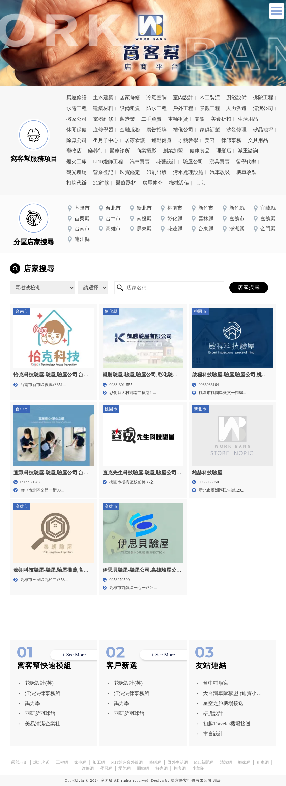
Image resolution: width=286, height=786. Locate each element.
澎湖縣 (237, 228)
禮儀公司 (183, 129)
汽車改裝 (220, 172)
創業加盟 (173, 150)
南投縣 (144, 218)
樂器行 (95, 150)
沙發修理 (236, 129)
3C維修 (101, 183)
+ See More (74, 654)
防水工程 (156, 108)
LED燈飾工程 (108, 161)
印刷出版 (156, 172)
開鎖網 (143, 768)
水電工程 (76, 108)
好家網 (161, 768)
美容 (210, 140)
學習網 (106, 768)
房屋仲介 (152, 183)
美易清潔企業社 (42, 723)
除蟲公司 (76, 140)
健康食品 (200, 150)
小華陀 (198, 768)
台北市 (113, 208)
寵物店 (74, 150)
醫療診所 (120, 150)
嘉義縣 (268, 218)
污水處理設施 (188, 172)
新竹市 (205, 208)
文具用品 (258, 140)
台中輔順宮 (215, 683)
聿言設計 (213, 733)
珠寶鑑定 (130, 172)
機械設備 (179, 183)
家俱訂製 (210, 129)
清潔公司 (263, 108)
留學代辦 (246, 161)
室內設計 (183, 97)
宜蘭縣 (268, 208)
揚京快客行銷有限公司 (191, 780)
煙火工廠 (76, 161)
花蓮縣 (174, 228)
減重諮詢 (248, 150)
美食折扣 (221, 119)
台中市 (113, 218)
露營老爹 (19, 762)
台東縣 (205, 228)
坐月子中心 (105, 140)
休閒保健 (76, 129)
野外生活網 (178, 762)
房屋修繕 (76, 97)
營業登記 (103, 172)
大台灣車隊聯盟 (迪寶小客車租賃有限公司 (232, 694)
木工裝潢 (210, 97)
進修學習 (103, 129)
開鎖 (200, 119)
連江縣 (82, 239)
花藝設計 (166, 161)
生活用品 (248, 119)
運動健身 (161, 140)
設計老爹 (41, 762)
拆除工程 (263, 97)
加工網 (99, 762)
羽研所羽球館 (40, 713)
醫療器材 (126, 183)
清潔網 (226, 762)
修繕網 (155, 762)
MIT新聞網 (203, 762)
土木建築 (103, 97)
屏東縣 (144, 228)
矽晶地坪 (263, 129)
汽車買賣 (140, 161)
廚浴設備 (236, 97)
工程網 (62, 762)
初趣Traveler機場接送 (226, 723)
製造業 (127, 119)
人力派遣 (236, 108)
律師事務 (231, 140)
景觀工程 (210, 108)
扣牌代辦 (76, 183)
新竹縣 (237, 208)
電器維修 (103, 119)
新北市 (144, 208)
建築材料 (103, 108)
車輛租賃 (178, 119)
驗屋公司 (193, 161)
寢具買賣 (219, 161)
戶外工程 (183, 108)
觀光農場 (76, 172)
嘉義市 (237, 218)
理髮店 (223, 150)
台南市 (82, 228)
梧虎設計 (213, 713)
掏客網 (180, 768)
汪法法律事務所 (42, 693)
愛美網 (124, 768)
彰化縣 (174, 218)
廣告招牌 (156, 129)
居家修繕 (130, 97)
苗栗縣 (82, 218)
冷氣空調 (156, 97)
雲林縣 (205, 218)
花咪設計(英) (39, 683)
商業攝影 (146, 150)
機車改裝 (246, 172)
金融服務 (130, 129)
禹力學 (32, 703)
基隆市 (82, 208)
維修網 (88, 768)
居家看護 (135, 140)
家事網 (80, 762)
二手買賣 (151, 119)
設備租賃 (130, 108)
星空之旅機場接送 (223, 703)
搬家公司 (76, 119)
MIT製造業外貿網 (127, 762)
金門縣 (268, 228)
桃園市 (174, 208)
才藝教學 (188, 140)
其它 (201, 183)
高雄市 (113, 228)
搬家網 (244, 762)
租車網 (263, 762)
